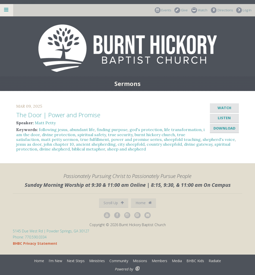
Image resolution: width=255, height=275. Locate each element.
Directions (222, 10)
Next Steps (76, 260)
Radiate (215, 260)
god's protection (146, 129)
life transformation (183, 129)
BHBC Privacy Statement (35, 243)
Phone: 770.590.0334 (30, 237)
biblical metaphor (88, 148)
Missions (140, 260)
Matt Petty (45, 122)
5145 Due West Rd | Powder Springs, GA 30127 (51, 231)
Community (118, 260)
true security (120, 134)
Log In (243, 10)
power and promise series (136, 139)
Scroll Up (114, 202)
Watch (199, 10)
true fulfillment (94, 139)
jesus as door (29, 144)
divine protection (58, 134)
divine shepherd (54, 148)
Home (144, 202)
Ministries (97, 260)
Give (181, 10)
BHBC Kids (195, 260)
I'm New (55, 260)
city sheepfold (131, 144)
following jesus (53, 129)
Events (163, 10)
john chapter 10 (59, 144)
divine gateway (198, 144)
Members (159, 260)
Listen (224, 117)
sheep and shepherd (126, 148)
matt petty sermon (59, 139)
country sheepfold (164, 144)
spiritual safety (91, 134)
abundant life (82, 129)
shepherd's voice (219, 139)
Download (224, 128)
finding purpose (112, 129)
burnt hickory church (155, 134)
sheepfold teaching (182, 139)
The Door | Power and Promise (58, 115)
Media (177, 260)
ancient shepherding (96, 144)
